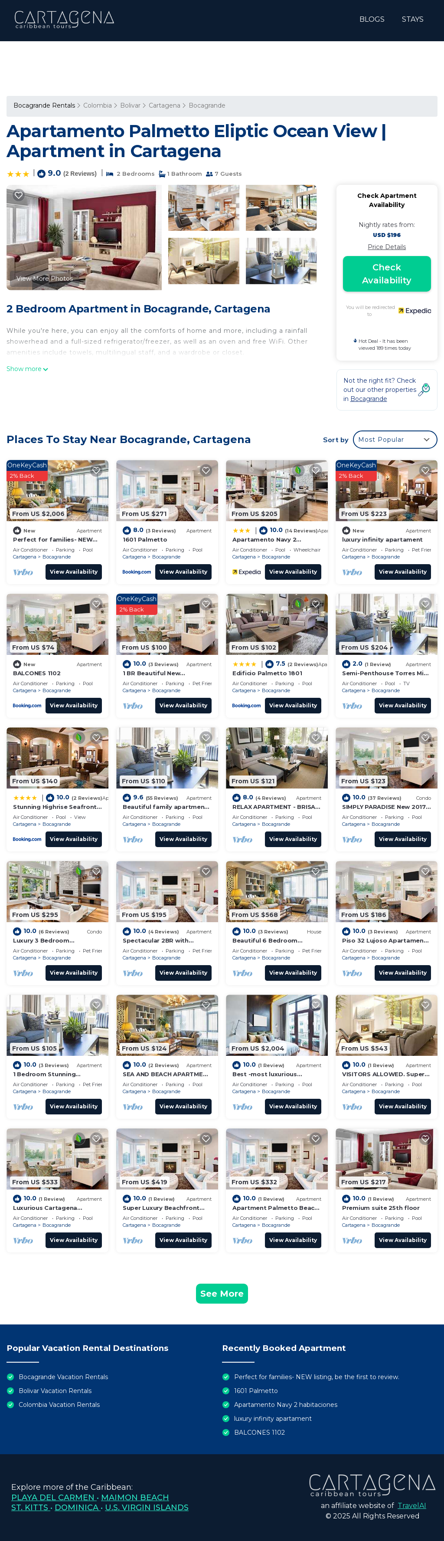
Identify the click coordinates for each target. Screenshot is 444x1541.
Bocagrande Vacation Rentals (63, 1377)
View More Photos (44, 279)
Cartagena (164, 105)
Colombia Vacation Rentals (59, 1405)
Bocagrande (207, 105)
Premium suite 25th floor (381, 1207)
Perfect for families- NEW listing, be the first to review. (316, 1377)
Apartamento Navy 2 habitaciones (285, 1405)
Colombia (97, 105)
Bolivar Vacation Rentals (55, 1391)
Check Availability (386, 274)
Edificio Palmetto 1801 (267, 673)
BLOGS (372, 19)
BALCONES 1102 (37, 673)
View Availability (74, 571)
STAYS (413, 19)
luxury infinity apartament (382, 539)
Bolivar (130, 105)
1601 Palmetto (145, 539)
